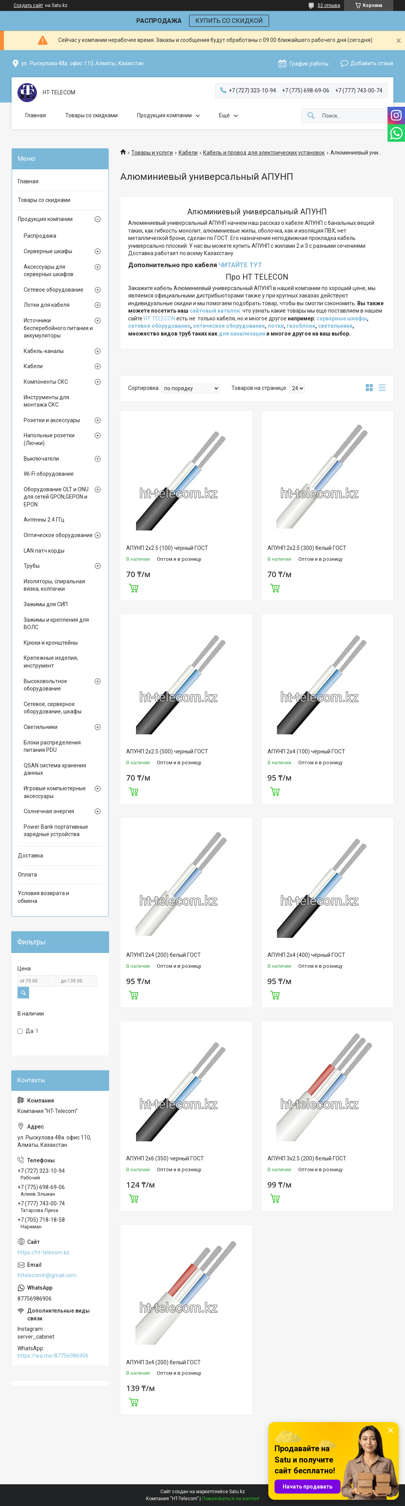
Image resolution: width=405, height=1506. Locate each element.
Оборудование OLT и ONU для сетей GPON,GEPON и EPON (56, 497)
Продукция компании (164, 115)
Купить (133, 587)
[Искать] (311, 116)
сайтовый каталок (214, 311)
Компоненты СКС (46, 382)
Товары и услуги (152, 153)
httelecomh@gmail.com (46, 1275)
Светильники (40, 727)
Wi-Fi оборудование (49, 474)
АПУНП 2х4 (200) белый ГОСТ (163, 955)
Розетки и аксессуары (52, 420)
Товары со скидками (91, 115)
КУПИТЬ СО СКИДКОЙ (229, 20)
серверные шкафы (341, 318)
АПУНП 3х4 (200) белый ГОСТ (163, 1362)
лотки (276, 326)
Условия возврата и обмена (43, 897)
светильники (335, 326)
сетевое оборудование (159, 326)
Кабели (188, 153)
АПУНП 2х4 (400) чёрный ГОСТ (306, 955)
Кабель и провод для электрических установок (264, 153)
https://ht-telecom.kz (43, 1252)
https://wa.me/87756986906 (53, 1356)
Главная (35, 115)
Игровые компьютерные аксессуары (55, 792)
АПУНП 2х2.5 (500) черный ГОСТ (167, 751)
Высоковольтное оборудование (45, 685)
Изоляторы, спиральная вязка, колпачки (54, 585)
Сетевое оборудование (53, 290)
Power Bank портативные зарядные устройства (56, 831)
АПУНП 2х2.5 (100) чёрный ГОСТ (167, 548)
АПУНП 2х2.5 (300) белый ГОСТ (307, 548)
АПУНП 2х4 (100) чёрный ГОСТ (306, 751)
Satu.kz (237, 1491)
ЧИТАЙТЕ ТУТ (240, 265)
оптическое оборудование (229, 326)
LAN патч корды (44, 551)
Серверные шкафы (48, 251)
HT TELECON (159, 318)
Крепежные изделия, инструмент (51, 662)
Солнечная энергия (49, 811)
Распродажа (40, 236)
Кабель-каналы (44, 351)
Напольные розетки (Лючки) (49, 439)
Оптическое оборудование (58, 535)
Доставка (30, 855)
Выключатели (41, 459)
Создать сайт (28, 5)
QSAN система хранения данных (55, 769)
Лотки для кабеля (47, 305)
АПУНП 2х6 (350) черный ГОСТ (165, 1158)
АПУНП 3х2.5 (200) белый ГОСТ (307, 1158)
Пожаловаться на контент (230, 1498)
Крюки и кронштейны (51, 643)
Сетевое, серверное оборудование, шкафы (53, 708)
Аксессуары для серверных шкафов (48, 271)
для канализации (242, 333)
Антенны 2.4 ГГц (44, 519)
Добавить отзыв (372, 63)
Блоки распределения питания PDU (52, 746)
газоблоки (301, 326)
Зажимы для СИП (46, 604)
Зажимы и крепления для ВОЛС (56, 624)
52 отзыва (329, 5)
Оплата (27, 874)
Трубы (32, 566)
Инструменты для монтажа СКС (46, 401)
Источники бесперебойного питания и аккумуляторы (58, 328)
